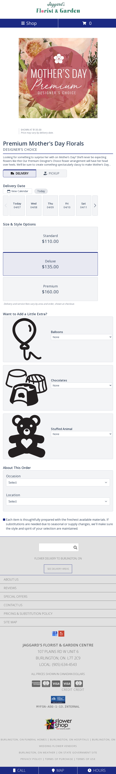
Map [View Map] (58, 770)
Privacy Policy (31, 759)
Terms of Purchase (59, 759)
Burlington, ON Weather (37, 752)
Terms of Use (85, 759)
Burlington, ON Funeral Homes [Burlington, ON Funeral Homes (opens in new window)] (24, 739)
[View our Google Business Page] (55, 635)
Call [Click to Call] (19, 770)
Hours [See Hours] (97, 770)
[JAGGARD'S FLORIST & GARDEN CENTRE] (58, 13)
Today (41, 191)
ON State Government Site (77, 752)
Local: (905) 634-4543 (58, 664)
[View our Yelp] (61, 635)
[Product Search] (59, 547)
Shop (29, 23)
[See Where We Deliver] (58, 568)
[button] (58, 699)
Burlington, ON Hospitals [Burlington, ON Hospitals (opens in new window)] (69, 739)
